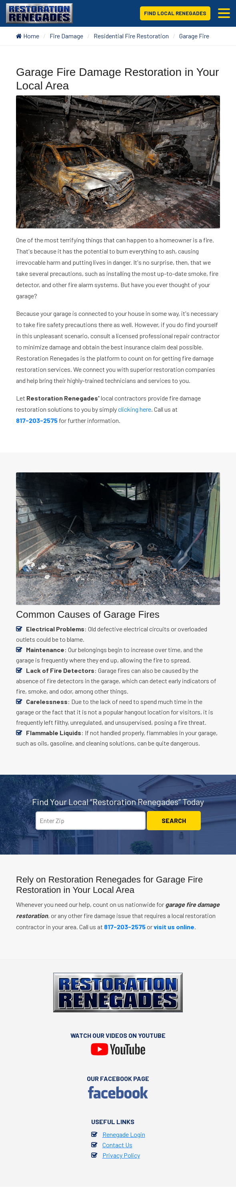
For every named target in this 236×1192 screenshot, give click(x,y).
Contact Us (117, 1144)
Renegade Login (123, 1134)
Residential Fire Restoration (131, 36)
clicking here (134, 409)
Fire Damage (66, 36)
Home (27, 36)
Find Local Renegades (174, 13)
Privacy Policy (121, 1155)
